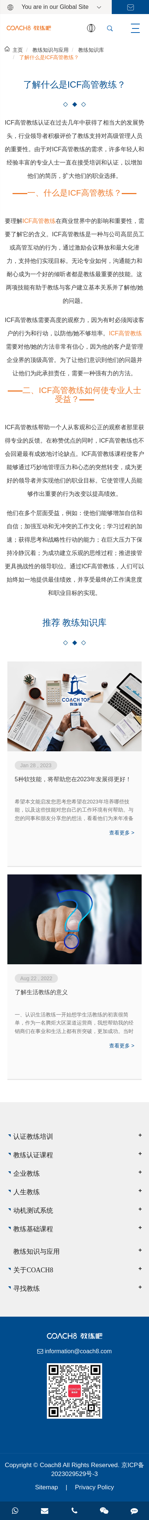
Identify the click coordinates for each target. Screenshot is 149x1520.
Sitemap (46, 1487)
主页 (18, 50)
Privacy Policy (94, 1487)
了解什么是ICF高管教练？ (49, 57)
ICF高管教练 (39, 221)
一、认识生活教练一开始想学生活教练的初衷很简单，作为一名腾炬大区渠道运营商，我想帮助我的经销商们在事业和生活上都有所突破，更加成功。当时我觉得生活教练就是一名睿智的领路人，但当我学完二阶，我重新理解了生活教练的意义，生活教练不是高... (74, 1023)
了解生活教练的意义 (41, 992)
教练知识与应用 (50, 50)
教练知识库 (91, 50)
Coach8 (51, 1465)
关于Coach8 (33, 1270)
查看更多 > (121, 833)
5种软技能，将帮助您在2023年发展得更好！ (73, 779)
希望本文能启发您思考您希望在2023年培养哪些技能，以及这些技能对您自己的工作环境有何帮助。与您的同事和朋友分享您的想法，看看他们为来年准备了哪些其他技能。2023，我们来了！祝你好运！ (74, 810)
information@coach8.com (78, 1351)
